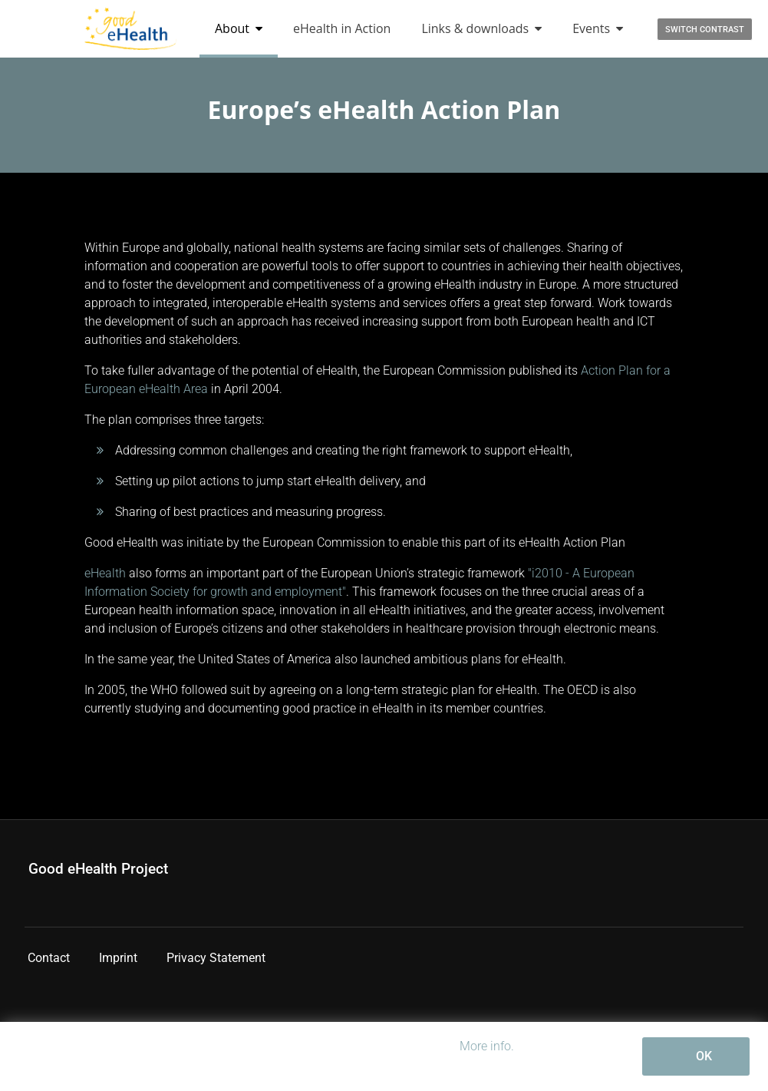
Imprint (118, 957)
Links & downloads (481, 28)
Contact (49, 957)
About (238, 28)
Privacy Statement (215, 957)
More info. (487, 1046)
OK (704, 1056)
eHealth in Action (342, 28)
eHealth (105, 573)
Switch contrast (704, 30)
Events (597, 28)
